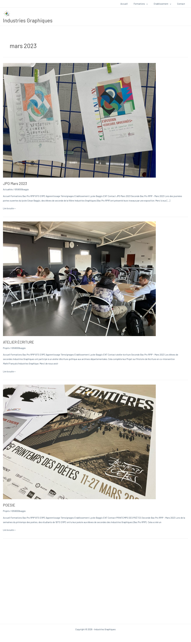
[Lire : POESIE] (79, 441)
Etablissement (164, 3)
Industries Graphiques (28, 20)
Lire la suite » (9, 208)
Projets (6, 348)
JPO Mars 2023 (15, 183)
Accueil (129, 3)
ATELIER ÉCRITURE (19, 342)
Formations (144, 3)
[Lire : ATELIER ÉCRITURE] (79, 278)
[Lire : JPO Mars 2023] (79, 119)
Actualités (8, 189)
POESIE (9, 505)
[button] (150, 3)
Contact (182, 3)
